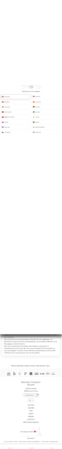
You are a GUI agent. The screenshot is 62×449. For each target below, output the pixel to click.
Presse (31, 416)
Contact (31, 419)
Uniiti (32, 438)
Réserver (10, 446)
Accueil (31, 405)
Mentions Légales (31, 422)
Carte (31, 413)
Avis (31, 411)
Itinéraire (31, 446)
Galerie (31, 408)
